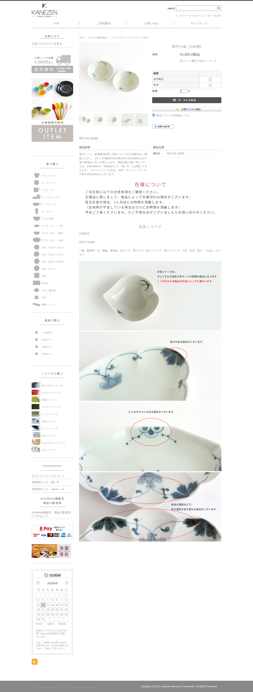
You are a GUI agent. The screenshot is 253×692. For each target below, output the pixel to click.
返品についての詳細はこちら (173, 115)
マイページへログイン (191, 15)
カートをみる (214, 15)
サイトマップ (199, 23)
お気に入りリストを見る (47, 43)
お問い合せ (151, 23)
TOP (56, 23)
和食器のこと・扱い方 (45, 482)
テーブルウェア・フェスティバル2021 (130, 37)
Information (52, 465)
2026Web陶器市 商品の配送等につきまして (51, 514)
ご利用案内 (104, 23)
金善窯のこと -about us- (48, 489)
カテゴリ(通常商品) (97, 37)
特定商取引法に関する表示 (82, 687)
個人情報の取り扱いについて (50, 687)
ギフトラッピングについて (48, 476)
